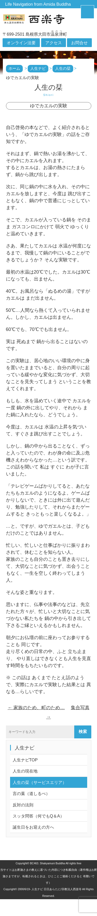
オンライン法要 (21, 42)
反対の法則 (23, 805)
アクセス (53, 42)
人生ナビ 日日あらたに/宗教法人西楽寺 (56, 889)
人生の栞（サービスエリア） (39, 782)
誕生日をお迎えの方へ (33, 827)
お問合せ (79, 42)
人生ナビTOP (25, 760)
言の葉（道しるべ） (31, 793)
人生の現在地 (25, 771)
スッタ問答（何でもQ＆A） (38, 816)
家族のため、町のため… (36, 707)
